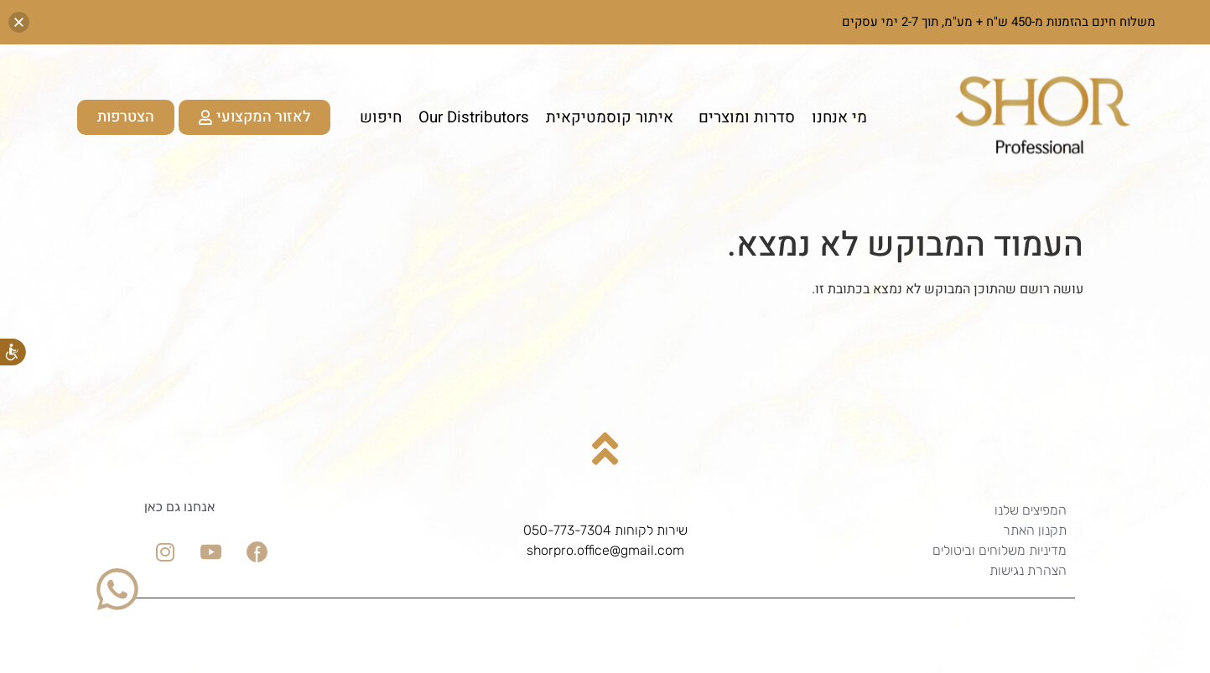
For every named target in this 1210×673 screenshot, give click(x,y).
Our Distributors (473, 117)
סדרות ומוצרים (742, 117)
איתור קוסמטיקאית (609, 117)
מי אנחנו (839, 117)
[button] (18, 22)
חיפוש (381, 117)
